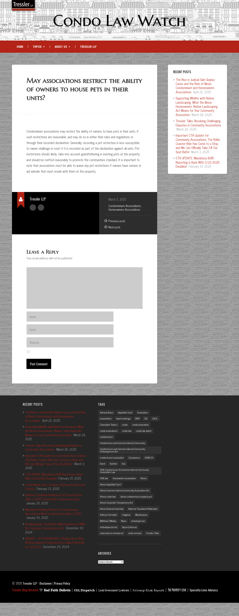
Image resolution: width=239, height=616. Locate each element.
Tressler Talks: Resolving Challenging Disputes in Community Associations (198, 123)
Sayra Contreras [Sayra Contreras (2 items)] (150, 534)
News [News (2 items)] (155, 527)
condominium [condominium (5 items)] (127, 441)
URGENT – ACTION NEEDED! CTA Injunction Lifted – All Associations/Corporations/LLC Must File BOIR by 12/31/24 (55, 546)
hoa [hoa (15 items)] (123, 469)
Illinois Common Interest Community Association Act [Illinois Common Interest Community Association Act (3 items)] (126, 496)
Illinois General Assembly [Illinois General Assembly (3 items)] (112, 515)
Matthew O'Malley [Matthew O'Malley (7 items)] (138, 527)
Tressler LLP (88, 47)
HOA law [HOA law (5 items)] (104, 484)
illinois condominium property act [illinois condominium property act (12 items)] (137, 502)
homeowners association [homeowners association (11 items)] (125, 484)
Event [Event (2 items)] (102, 469)
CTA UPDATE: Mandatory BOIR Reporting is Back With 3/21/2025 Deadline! (198, 163)
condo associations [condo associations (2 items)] (131, 435)
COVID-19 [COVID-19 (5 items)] (151, 462)
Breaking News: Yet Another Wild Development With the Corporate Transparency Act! (54, 529)
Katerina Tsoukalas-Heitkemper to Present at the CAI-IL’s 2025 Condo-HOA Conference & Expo (56, 500)
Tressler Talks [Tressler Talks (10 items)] (107, 546)
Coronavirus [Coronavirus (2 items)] (135, 462)
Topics (37, 47)
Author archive (33, 208)
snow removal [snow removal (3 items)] (136, 540)
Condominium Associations (124, 206)
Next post (114, 228)
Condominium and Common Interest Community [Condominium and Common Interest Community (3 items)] (123, 447)
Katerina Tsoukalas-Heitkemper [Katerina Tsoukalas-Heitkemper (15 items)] (115, 521)
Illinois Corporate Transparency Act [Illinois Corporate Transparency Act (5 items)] (117, 509)
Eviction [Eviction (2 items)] (113, 469)
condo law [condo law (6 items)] (150, 435)
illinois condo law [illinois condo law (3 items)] (108, 502)
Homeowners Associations (124, 210)
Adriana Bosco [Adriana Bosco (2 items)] (107, 416)
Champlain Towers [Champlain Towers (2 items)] (120, 429)
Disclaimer (46, 596)
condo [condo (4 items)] (136, 429)
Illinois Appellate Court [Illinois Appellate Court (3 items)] (111, 490)
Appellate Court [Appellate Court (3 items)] (126, 416)
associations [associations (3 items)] (106, 422)
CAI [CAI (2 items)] (148, 422)
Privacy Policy (63, 596)
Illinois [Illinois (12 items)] (145, 484)
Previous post (117, 221)
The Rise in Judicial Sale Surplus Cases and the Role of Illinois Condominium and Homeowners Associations (195, 86)
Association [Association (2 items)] (144, 416)
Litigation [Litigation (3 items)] (104, 527)
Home (20, 47)
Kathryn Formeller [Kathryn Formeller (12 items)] (143, 521)
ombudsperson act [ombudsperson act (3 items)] (128, 534)
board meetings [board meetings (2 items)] (124, 422)
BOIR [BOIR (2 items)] (139, 422)
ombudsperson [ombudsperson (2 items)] (107, 534)
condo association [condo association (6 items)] (108, 435)
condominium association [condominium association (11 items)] (112, 462)
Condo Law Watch (119, 20)
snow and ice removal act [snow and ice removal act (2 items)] (112, 540)
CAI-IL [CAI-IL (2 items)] (103, 429)
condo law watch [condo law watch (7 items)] (108, 441)
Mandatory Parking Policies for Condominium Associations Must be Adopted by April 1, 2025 (54, 515)
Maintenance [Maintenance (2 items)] (120, 527)
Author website (41, 208)
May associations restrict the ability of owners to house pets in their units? (81, 90)
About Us (61, 47)
